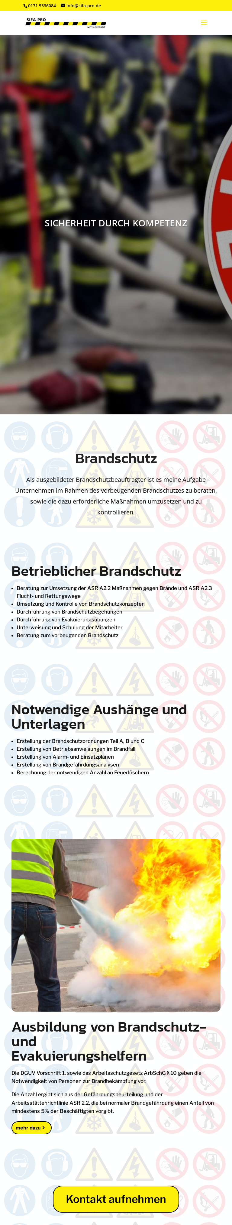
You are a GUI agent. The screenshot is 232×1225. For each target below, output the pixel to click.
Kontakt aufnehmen (116, 1199)
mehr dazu (28, 1128)
